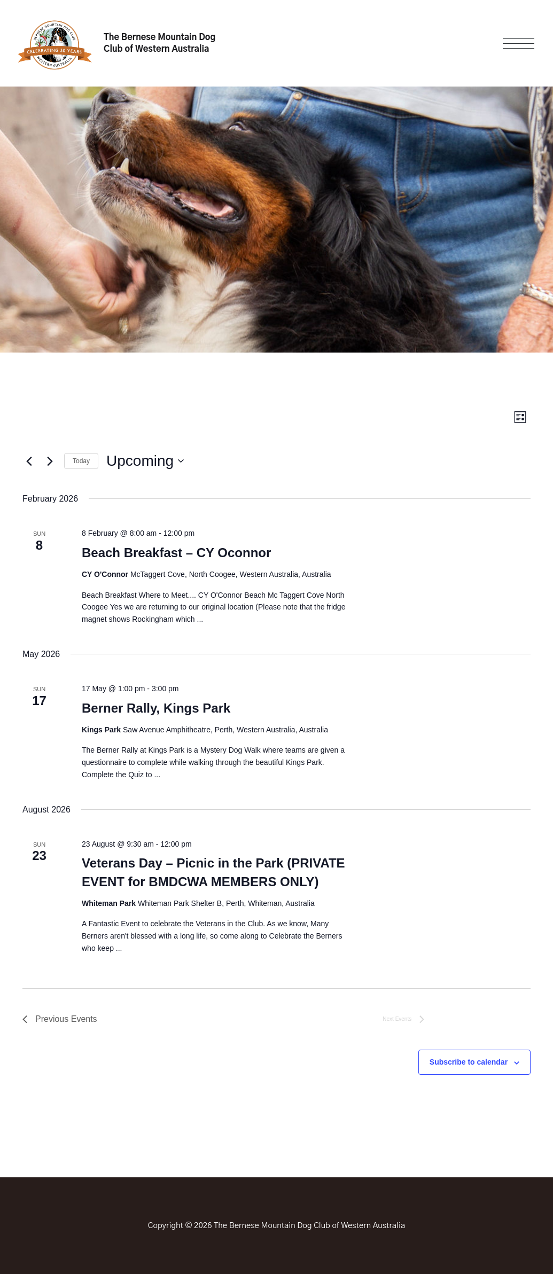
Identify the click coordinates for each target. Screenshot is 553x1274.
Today (81, 461)
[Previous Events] (28, 461)
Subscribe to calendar (469, 1062)
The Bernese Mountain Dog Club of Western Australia (159, 43)
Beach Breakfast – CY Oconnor (176, 552)
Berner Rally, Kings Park (156, 708)
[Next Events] (49, 461)
